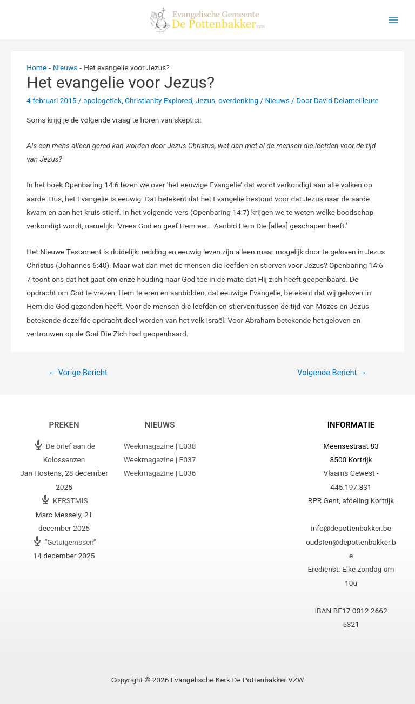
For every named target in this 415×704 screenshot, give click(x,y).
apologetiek (102, 100)
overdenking (238, 100)
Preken (64, 425)
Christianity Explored (158, 100)
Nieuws (277, 100)
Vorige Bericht (77, 372)
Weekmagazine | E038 (160, 446)
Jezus (205, 100)
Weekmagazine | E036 (160, 473)
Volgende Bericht (331, 372)
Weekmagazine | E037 (160, 459)
